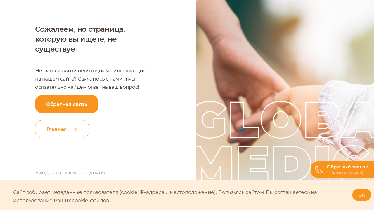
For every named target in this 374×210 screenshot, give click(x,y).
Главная (56, 129)
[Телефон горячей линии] (342, 169)
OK (361, 195)
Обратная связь (66, 104)
